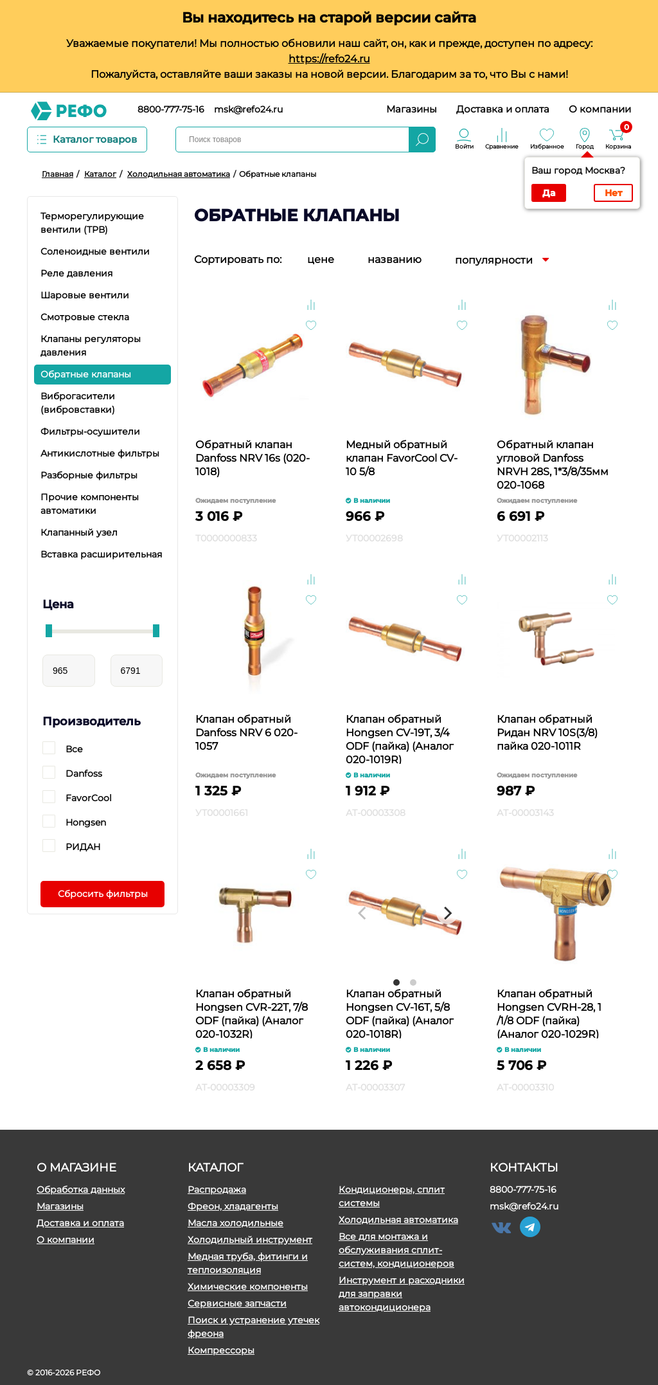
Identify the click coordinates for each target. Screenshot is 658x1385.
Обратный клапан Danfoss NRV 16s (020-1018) (252, 458)
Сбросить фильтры (103, 894)
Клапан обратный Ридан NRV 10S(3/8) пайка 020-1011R (547, 732)
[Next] (447, 913)
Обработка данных (81, 1189)
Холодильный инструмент (250, 1239)
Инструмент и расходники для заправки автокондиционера (402, 1293)
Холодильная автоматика (398, 1220)
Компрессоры (221, 1350)
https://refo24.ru (329, 59)
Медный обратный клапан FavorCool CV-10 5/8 (402, 458)
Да (548, 193)
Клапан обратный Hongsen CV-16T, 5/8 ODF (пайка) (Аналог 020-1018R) (400, 1013)
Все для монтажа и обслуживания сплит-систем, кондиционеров (396, 1250)
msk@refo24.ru (248, 109)
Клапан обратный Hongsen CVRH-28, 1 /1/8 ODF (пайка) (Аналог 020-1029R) (549, 1013)
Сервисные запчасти (237, 1303)
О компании (600, 109)
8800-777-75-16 (171, 109)
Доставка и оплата (502, 109)
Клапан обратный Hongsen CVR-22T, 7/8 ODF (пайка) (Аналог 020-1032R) (251, 1013)
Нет (613, 193)
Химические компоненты (248, 1286)
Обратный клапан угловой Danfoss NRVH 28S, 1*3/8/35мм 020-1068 (553, 464)
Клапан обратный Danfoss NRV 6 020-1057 (246, 732)
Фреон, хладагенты (233, 1206)
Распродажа (217, 1189)
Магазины (411, 109)
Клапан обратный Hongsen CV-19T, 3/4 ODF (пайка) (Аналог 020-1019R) (400, 738)
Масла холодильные (235, 1223)
